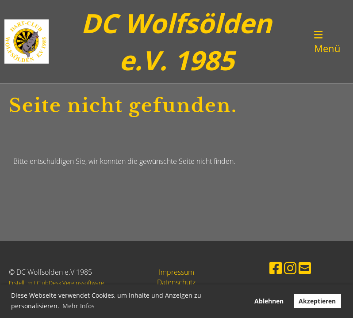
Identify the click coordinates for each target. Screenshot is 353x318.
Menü (327, 42)
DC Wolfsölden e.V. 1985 (176, 41)
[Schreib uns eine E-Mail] (305, 267)
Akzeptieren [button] (317, 301)
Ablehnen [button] (269, 301)
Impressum (176, 272)
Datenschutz (176, 282)
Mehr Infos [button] (78, 306)
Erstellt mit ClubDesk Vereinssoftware (56, 283)
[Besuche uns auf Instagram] (290, 267)
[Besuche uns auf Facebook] (275, 267)
